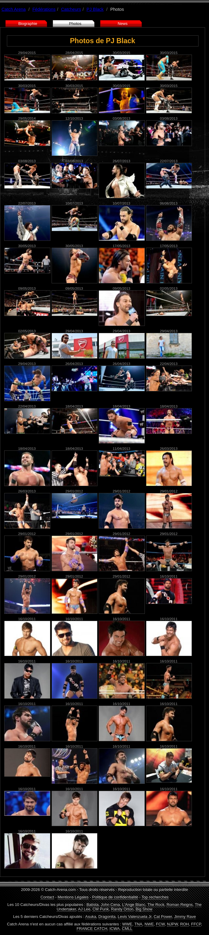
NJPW (172, 924)
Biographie (27, 23)
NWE (149, 924)
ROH (184, 924)
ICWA (114, 928)
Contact (47, 897)
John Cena (110, 904)
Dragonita (106, 916)
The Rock (156, 904)
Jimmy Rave (185, 916)
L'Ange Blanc (133, 904)
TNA (138, 924)
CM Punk (101, 909)
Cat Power (163, 916)
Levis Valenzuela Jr (135, 916)
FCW (160, 924)
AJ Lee (84, 909)
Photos (75, 23)
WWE (127, 924)
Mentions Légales (73, 897)
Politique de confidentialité (115, 897)
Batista (92, 904)
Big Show (144, 909)
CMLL (127, 928)
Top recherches (155, 897)
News (122, 23)
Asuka (90, 916)
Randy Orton (122, 909)
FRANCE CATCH (91, 928)
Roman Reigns (179, 904)
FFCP (196, 924)
